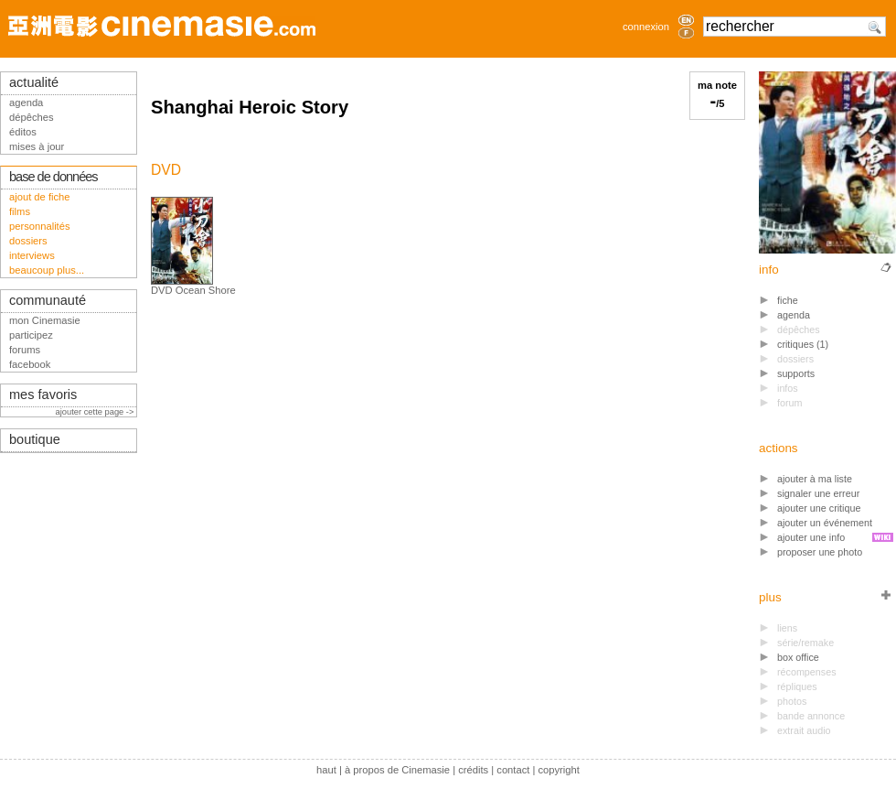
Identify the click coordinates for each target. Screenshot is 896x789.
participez (31, 335)
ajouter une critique (818, 508)
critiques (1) (802, 344)
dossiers (28, 240)
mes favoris (43, 394)
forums (24, 349)
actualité (34, 82)
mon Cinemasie (44, 320)
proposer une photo (819, 551)
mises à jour (36, 146)
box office (798, 657)
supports (796, 373)
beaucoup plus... (46, 270)
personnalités (39, 226)
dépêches (31, 117)
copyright (558, 769)
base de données (53, 176)
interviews (32, 255)
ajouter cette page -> (96, 411)
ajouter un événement (824, 522)
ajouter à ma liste (814, 478)
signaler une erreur (818, 493)
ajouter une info (811, 537)
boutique (34, 439)
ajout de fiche (39, 196)
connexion (646, 26)
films (19, 211)
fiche (787, 300)
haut (326, 769)
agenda (793, 314)
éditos (23, 131)
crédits (473, 769)
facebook (29, 364)
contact (512, 769)
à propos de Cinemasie (397, 769)
